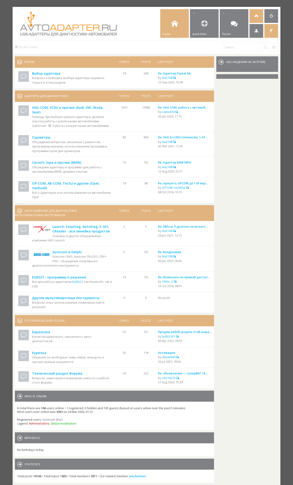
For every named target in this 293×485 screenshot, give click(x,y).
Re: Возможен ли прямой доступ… (184, 277)
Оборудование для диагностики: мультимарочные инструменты (46, 213)
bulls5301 (168, 336)
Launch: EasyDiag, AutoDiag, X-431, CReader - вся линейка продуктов (81, 229)
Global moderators (63, 423)
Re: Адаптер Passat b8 (174, 73)
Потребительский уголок (44, 321)
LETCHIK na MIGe (173, 187)
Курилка (39, 353)
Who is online (35, 396)
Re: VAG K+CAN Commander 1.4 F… (183, 137)
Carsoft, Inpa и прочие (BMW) (56, 162)
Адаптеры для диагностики (46, 96)
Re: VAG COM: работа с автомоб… (183, 107)
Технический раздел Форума (57, 373)
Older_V (167, 281)
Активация (166, 353)
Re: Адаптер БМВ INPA (174, 162)
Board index (28, 46)
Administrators (39, 423)
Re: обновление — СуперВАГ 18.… (183, 373)
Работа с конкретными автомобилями (81, 126)
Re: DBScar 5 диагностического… (183, 226)
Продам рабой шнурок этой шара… (185, 332)
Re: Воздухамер (169, 252)
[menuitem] (256, 16)
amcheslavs (137, 476)
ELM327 (77, 282)
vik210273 (169, 378)
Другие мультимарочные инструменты (66, 298)
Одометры (41, 137)
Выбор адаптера (46, 73)
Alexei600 (168, 357)
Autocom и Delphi (67, 252)
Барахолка (41, 332)
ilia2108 (167, 78)
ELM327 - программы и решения (59, 277)
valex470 (168, 112)
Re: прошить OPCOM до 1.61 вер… (183, 183)
